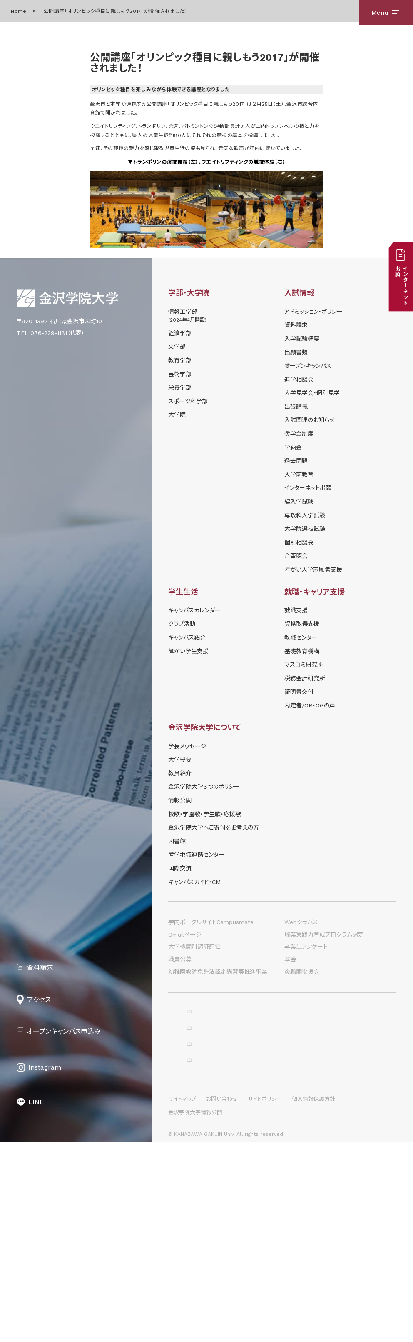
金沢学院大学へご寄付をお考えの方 (213, 827)
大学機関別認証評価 (194, 946)
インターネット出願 (307, 488)
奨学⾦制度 (298, 433)
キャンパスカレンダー (194, 610)
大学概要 (180, 759)
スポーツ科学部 (188, 401)
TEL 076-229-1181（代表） (51, 333)
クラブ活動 (181, 623)
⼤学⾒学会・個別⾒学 (312, 393)
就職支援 (296, 610)
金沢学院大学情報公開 (195, 1312)
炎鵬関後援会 (301, 971)
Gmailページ (185, 934)
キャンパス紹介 (187, 637)
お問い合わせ (222, 1299)
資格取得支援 (301, 623)
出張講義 (296, 406)
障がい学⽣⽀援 (188, 651)
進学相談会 (298, 379)
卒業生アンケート (306, 946)
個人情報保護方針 (313, 1299)
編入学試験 (298, 501)
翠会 (290, 959)
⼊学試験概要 (301, 338)
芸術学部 (180, 374)
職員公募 (180, 959)
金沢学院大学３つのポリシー (204, 786)
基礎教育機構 (301, 651)
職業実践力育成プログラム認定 (324, 934)
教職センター (300, 637)
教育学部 (180, 360)
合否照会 (296, 555)
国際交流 (180, 868)
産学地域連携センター (196, 854)
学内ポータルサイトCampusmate (211, 922)
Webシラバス (301, 922)
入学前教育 (298, 474)
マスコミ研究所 (303, 664)
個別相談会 (298, 542)
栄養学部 (180, 387)
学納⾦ (293, 447)
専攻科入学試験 (304, 515)
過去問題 (296, 460)
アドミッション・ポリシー (313, 311)
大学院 (177, 414)
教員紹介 (180, 773)
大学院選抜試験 (304, 528)
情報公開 (180, 800)
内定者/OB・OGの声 (309, 705)
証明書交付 (298, 691)
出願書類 (296, 352)
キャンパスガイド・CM (194, 882)
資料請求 (296, 325)
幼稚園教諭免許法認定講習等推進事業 (217, 971)
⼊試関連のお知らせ (309, 420)
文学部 (177, 346)
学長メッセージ (187, 746)
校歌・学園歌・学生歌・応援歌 (204, 814)
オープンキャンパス (307, 365)
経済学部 (180, 333)
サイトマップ (182, 1299)
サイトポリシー (265, 1299)
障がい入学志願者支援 (313, 569)
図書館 (177, 841)
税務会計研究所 (304, 678)
